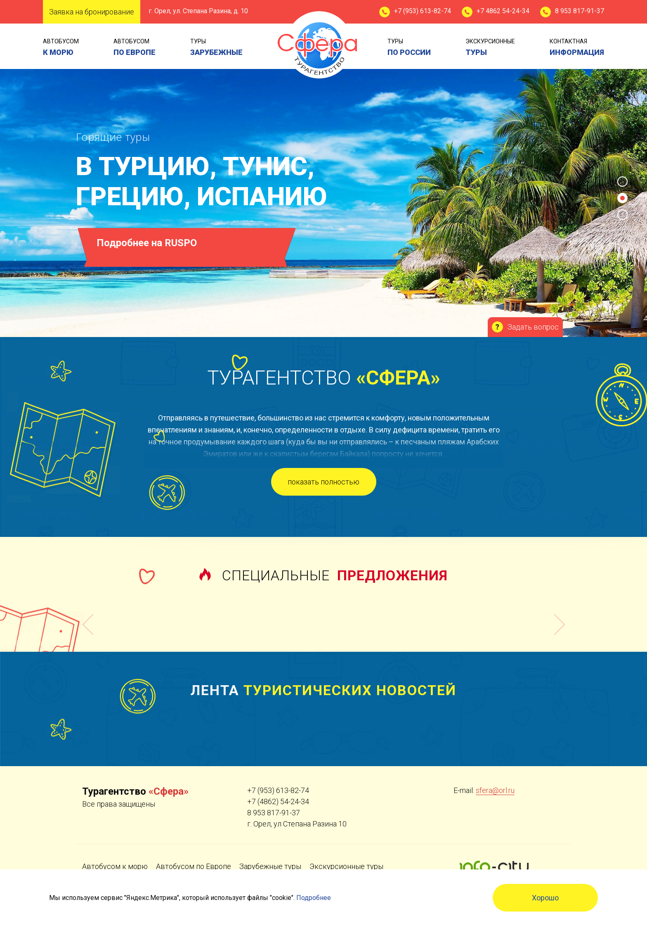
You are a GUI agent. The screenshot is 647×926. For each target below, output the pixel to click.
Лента (323, 690)
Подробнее (313, 898)
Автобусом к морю (115, 866)
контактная (577, 48)
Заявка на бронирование (91, 11)
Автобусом (61, 48)
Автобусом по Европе (193, 866)
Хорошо (545, 897)
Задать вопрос (533, 327)
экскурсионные (490, 48)
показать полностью (323, 481)
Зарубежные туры (270, 866)
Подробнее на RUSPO (147, 243)
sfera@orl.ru (495, 790)
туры (216, 48)
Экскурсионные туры (346, 866)
